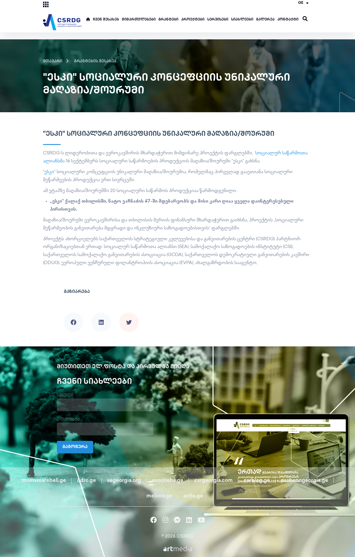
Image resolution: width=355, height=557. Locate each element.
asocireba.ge (167, 480)
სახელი (65, 396)
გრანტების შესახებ (95, 61)
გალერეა (265, 20)
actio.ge (193, 496)
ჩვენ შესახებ (106, 20)
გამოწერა (75, 447)
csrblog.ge (257, 480)
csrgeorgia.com (213, 480)
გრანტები (168, 20)
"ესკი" (49, 172)
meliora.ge (159, 496)
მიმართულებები (139, 20)
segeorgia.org (124, 480)
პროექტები (192, 20)
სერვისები (217, 20)
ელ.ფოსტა (68, 420)
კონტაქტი (287, 20)
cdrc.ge (86, 480)
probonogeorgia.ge (304, 480)
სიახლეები (242, 20)
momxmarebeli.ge (44, 480)
